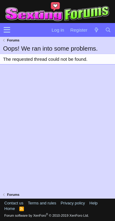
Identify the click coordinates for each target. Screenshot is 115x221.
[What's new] (96, 29)
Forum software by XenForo (46, 215)
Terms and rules (42, 203)
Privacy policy (73, 203)
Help (94, 203)
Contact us (13, 203)
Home (9, 208)
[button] (7, 30)
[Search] (108, 29)
